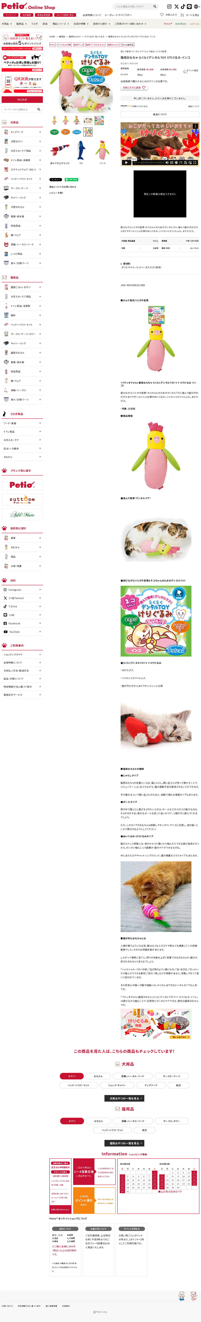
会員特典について (92, 15)
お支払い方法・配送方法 (16, 670)
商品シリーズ (59, 23)
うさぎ (34, 23)
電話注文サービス (13, 694)
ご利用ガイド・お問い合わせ (129, 23)
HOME (52, 36)
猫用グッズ (79, 44)
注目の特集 (80, 23)
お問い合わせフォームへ (60, 1209)
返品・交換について (14, 678)
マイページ (11, 14)
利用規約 (66, 1306)
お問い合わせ (7, 1306)
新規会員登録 (43, 14)
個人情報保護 (51, 1306)
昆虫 (45, 23)
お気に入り (168, 14)
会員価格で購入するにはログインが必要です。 (144, 81)
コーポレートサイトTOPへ (118, 15)
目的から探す (100, 23)
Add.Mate (180, 23)
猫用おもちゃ (75, 36)
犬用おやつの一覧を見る (124, 1098)
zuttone (194, 23)
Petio (52, 44)
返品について (193, 106)
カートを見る (189, 15)
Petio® (168, 23)
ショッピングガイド (13, 654)
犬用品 (5, 23)
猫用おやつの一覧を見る (124, 1143)
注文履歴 (27, 14)
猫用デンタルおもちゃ (95, 44)
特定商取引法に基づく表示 (18, 686)
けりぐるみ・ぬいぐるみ (94, 36)
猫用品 (20, 23)
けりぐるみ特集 (64, 44)
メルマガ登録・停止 (65, 14)
